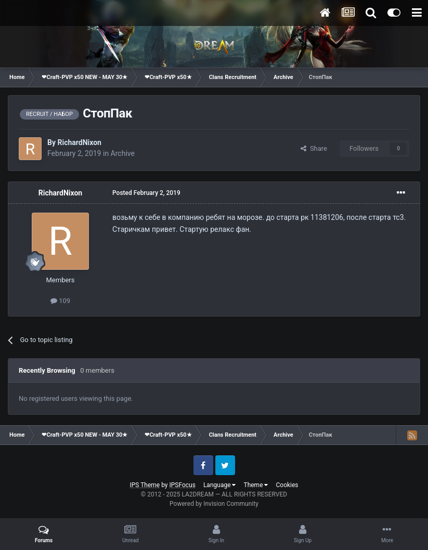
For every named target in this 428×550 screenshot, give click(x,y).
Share (314, 148)
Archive (123, 153)
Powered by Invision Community (214, 503)
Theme (255, 485)
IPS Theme (144, 485)
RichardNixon (79, 142)
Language (219, 485)
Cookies (287, 485)
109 (60, 301)
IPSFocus (183, 485)
